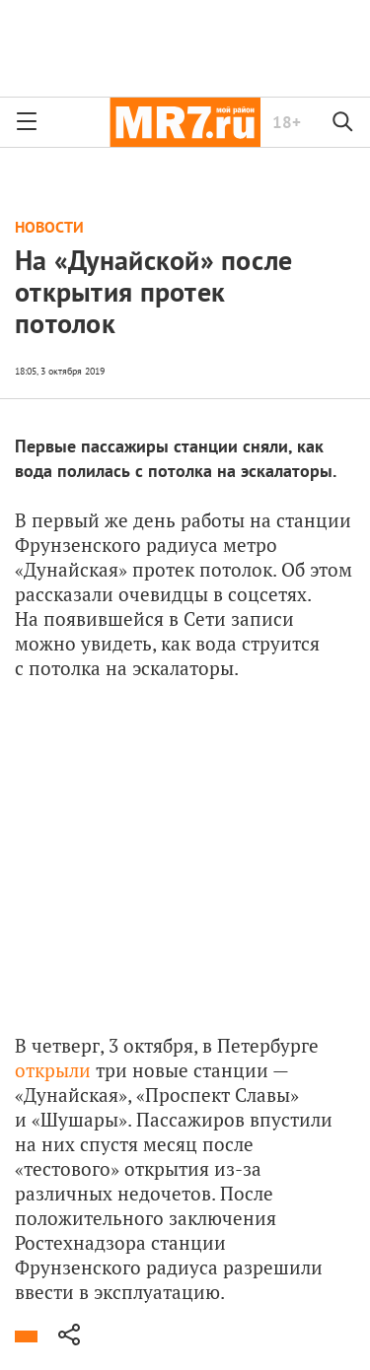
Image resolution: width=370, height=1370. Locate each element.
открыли (53, 1070)
